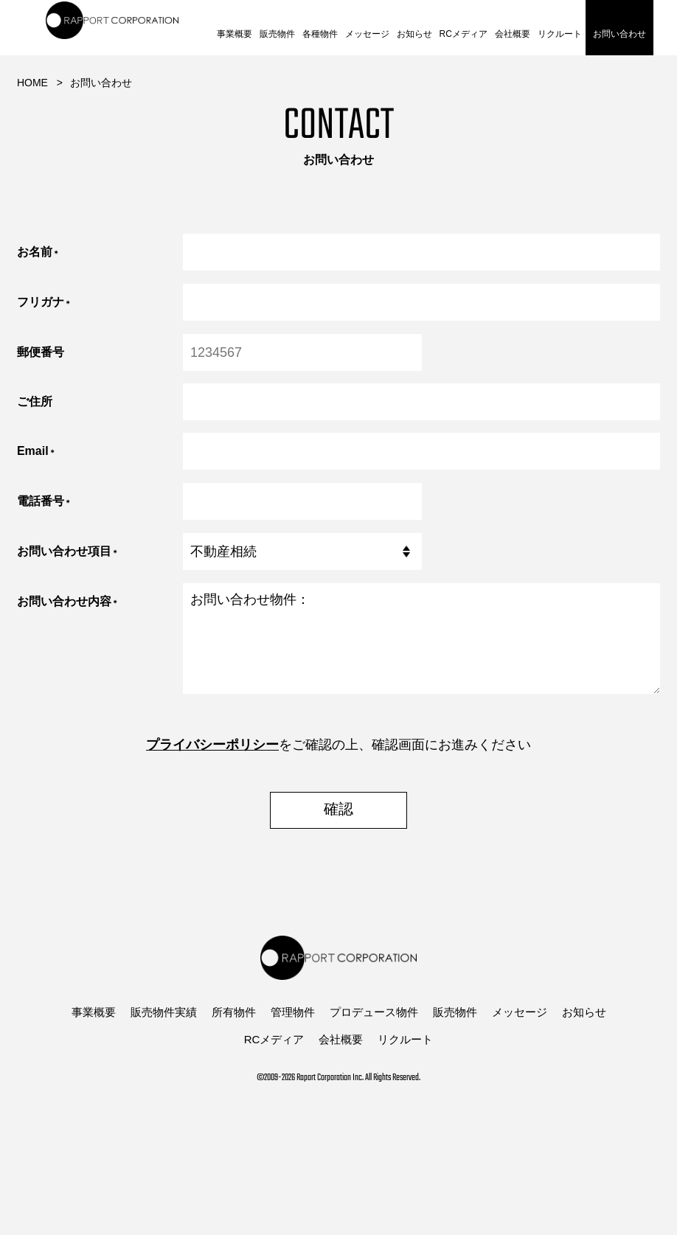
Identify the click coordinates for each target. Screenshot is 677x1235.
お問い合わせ (619, 34)
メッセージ (367, 34)
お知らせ (414, 34)
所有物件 (234, 1012)
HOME (32, 82)
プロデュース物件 (374, 1012)
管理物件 (293, 1012)
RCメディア (463, 34)
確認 (338, 810)
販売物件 (277, 34)
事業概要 (234, 34)
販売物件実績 (164, 1012)
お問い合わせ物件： (421, 638)
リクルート (560, 34)
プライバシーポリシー (212, 744)
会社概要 (512, 34)
